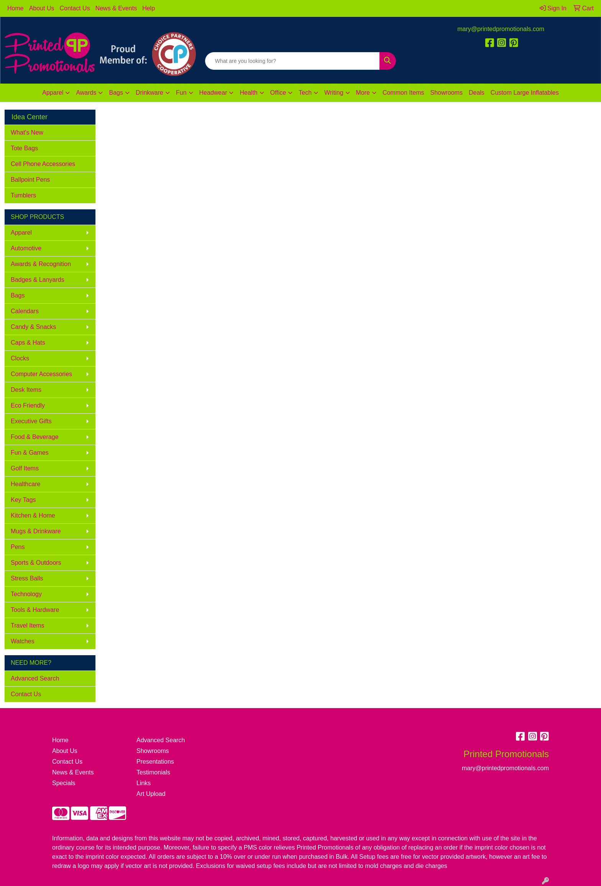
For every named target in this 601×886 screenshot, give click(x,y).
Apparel (21, 232)
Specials (63, 783)
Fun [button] (181, 92)
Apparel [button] (52, 92)
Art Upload (151, 794)
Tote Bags (24, 148)
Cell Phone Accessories (43, 164)
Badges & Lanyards (37, 279)
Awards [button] (86, 92)
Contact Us (75, 8)
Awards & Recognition (41, 264)
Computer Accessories (41, 374)
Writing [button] (333, 92)
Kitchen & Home (33, 515)
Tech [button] (305, 92)
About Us (41, 8)
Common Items (403, 92)
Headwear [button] (213, 92)
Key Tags (23, 499)
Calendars (25, 311)
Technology (26, 594)
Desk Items (26, 389)
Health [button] (248, 92)
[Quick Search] (292, 61)
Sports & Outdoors (36, 562)
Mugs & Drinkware (36, 531)
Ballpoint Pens (30, 179)
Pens (18, 547)
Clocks (20, 358)
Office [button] (278, 92)
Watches (22, 641)
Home (15, 8)
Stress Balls (27, 578)
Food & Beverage (35, 437)
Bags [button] (116, 92)
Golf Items (25, 468)
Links (143, 783)
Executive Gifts (31, 421)
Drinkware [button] (149, 92)
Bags (18, 295)
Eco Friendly (28, 405)
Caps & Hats (28, 342)
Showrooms (446, 92)
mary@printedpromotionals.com (500, 29)
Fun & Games (30, 452)
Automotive (26, 248)
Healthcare (25, 484)
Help (148, 8)
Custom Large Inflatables (525, 92)
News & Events (116, 8)
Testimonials (153, 772)
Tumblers (23, 195)
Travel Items (27, 625)
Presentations (155, 761)
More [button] (363, 92)
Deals (476, 92)
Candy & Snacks (33, 327)
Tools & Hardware (35, 610)
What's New (27, 132)
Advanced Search (35, 678)
